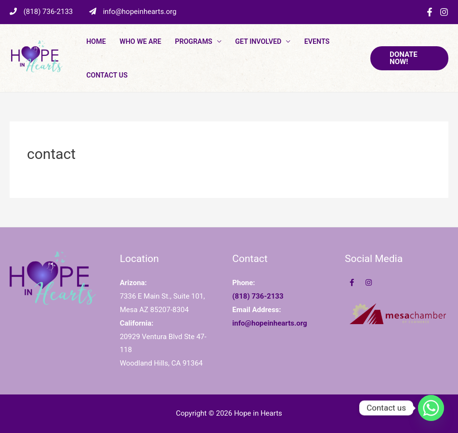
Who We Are (140, 41)
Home (95, 41)
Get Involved (258, 41)
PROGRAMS (193, 41)
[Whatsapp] (431, 408)
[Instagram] (444, 12)
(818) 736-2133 (42, 11)
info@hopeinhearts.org (132, 11)
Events (317, 41)
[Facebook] (429, 12)
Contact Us (107, 75)
